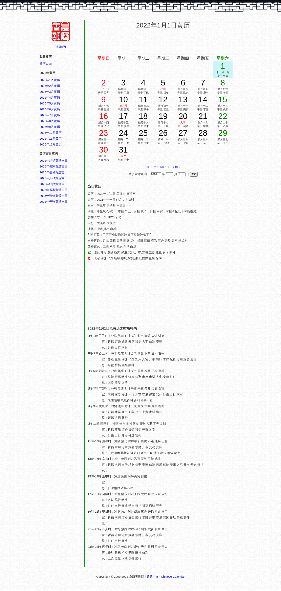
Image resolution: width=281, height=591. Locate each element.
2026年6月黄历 (50, 109)
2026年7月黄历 (50, 115)
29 (222, 133)
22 (222, 116)
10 (123, 99)
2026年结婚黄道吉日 (53, 160)
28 (203, 133)
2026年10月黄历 (51, 132)
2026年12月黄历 (51, 144)
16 (103, 116)
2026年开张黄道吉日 (53, 178)
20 (183, 116)
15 (222, 99)
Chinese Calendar (173, 576)
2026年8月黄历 (50, 121)
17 (123, 116)
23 (103, 133)
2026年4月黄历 (50, 97)
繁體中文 (153, 576)
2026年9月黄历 (50, 127)
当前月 (163, 167)
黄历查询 (46, 63)
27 (183, 133)
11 (143, 99)
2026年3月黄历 (50, 91)
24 (123, 133)
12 (163, 99)
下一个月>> (174, 167)
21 (203, 116)
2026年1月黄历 (50, 80)
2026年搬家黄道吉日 (53, 166)
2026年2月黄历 (50, 85)
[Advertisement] (163, 42)
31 (123, 149)
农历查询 (61, 46)
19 (163, 116)
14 (203, 99)
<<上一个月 (152, 167)
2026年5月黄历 (50, 103)
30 (103, 149)
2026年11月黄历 (51, 138)
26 (163, 133)
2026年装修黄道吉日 (53, 172)
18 (143, 116)
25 (143, 133)
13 (183, 99)
